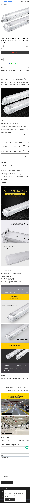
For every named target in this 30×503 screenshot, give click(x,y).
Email (2, 450)
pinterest (17, 63)
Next (28, 21)
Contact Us (15, 56)
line (11, 63)
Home (2, 4)
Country (3, 455)
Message (3, 461)
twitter (13, 63)
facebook (9, 63)
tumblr (20, 63)
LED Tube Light (6, 4)
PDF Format (2, 59)
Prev (2, 21)
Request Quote (15, 52)
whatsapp (15, 63)
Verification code (5, 476)
